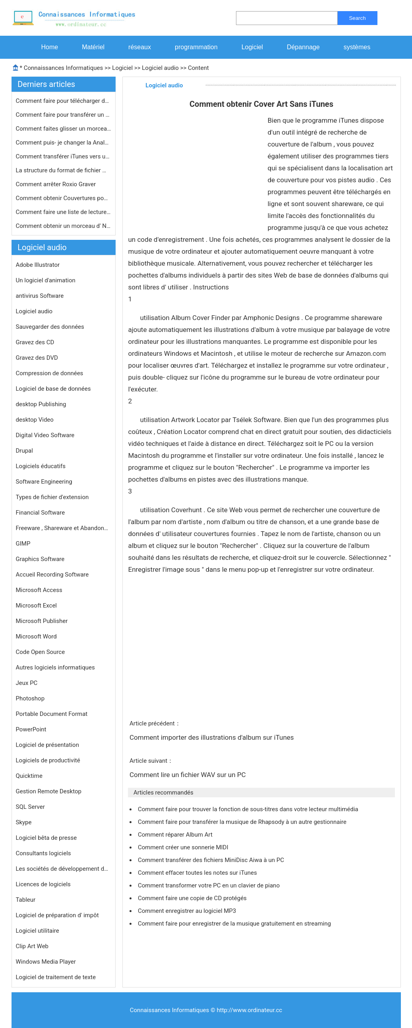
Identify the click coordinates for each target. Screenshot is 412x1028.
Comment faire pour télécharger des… (63, 100)
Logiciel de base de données (53, 388)
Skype (24, 822)
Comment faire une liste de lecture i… (63, 212)
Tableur (26, 899)
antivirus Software (40, 295)
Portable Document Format (52, 713)
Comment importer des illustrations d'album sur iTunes (213, 737)
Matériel (93, 47)
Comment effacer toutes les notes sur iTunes (198, 872)
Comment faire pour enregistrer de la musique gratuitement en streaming (235, 923)
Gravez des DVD (37, 357)
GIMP (23, 543)
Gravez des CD (35, 342)
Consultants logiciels (43, 853)
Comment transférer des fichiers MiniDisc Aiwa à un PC (212, 860)
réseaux (139, 47)
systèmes (357, 47)
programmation (196, 47)
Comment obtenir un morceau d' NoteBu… (63, 226)
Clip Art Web (32, 946)
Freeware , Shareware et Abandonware (63, 528)
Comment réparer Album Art (176, 834)
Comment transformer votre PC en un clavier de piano (209, 885)
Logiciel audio (160, 67)
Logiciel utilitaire (37, 930)
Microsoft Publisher (42, 621)
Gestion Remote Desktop (48, 791)
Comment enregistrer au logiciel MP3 (188, 910)
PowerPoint (31, 729)
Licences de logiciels (43, 884)
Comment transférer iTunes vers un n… (63, 156)
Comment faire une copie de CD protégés (193, 898)
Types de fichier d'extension (52, 497)
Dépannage (303, 47)
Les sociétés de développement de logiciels (63, 868)
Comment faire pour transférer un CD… (63, 114)
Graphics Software (40, 559)
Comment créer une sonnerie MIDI (184, 847)
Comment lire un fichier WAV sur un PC (189, 775)
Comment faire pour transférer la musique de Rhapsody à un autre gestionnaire (243, 821)
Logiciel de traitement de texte (56, 977)
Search (357, 18)
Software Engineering (44, 481)
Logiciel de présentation (47, 744)
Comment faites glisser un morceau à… (63, 128)
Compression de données (49, 373)
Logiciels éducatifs (41, 466)
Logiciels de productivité (48, 760)
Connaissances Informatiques (63, 67)
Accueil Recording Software (52, 574)
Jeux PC (27, 683)
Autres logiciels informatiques (55, 667)
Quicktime (29, 775)
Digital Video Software (45, 435)
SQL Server (30, 806)
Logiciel (252, 47)
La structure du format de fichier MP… (63, 170)
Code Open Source (40, 652)
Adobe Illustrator (38, 264)
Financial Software (40, 512)
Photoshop (30, 698)
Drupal (24, 450)
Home (49, 47)
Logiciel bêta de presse (46, 837)
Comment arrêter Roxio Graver (56, 184)
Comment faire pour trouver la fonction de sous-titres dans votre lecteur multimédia (249, 809)
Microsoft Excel (36, 605)
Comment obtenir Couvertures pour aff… (63, 198)
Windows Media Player (46, 961)
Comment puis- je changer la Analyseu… (63, 142)
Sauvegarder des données (50, 326)
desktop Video (35, 419)
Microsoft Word (36, 636)
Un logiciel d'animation (45, 280)
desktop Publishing (41, 404)
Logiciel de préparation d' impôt (57, 915)
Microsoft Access (39, 590)
